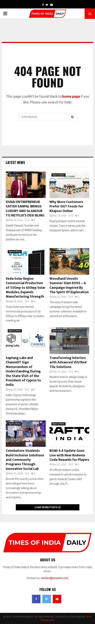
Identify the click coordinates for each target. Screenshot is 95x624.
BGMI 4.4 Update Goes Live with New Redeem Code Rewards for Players (69, 455)
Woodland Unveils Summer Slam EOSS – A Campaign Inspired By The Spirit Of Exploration (69, 285)
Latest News (15, 162)
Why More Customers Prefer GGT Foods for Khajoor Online (66, 206)
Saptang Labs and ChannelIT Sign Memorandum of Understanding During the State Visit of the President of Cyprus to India (23, 371)
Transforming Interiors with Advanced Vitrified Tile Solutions (68, 362)
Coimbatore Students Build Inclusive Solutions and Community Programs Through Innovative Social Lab (25, 460)
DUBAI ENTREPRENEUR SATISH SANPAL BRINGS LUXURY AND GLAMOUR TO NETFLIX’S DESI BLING (25, 208)
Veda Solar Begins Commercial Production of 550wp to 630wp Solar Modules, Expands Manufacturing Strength (25, 288)
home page (71, 96)
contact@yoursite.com (54, 578)
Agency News (15, 175)
